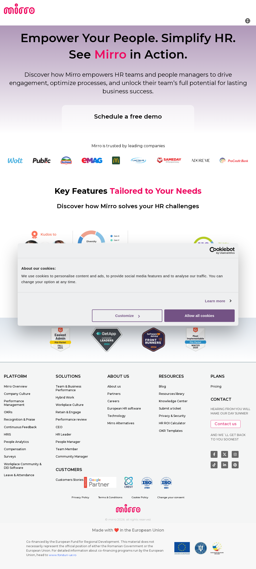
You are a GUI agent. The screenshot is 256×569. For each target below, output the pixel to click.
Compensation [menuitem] (15, 449)
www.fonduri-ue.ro (62, 555)
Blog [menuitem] (162, 386)
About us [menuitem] (114, 386)
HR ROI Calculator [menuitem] (172, 423)
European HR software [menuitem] (124, 408)
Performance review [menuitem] (71, 419)
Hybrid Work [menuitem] (65, 397)
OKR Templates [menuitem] (170, 431)
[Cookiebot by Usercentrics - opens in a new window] (213, 250)
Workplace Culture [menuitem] (70, 405)
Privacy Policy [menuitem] (80, 497)
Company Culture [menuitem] (17, 394)
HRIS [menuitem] (7, 434)
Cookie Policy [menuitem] (140, 497)
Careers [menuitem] (113, 401)
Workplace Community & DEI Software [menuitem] (22, 466)
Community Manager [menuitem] (72, 456)
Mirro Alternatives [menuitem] (120, 423)
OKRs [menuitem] (8, 412)
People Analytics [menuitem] (16, 442)
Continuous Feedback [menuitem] (20, 427)
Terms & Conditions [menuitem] (110, 497)
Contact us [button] (226, 424)
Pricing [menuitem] (216, 386)
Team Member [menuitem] (67, 449)
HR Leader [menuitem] (63, 434)
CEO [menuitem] (59, 427)
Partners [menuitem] (113, 394)
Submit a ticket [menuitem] (170, 408)
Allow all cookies (199, 316)
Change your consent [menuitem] (170, 497)
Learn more (215, 301)
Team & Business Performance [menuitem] (68, 388)
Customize (127, 316)
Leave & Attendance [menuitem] (19, 475)
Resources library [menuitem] (171, 394)
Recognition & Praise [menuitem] (19, 419)
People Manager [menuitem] (68, 442)
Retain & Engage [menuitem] (68, 412)
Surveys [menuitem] (10, 456)
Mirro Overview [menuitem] (15, 386)
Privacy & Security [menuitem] (172, 416)
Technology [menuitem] (116, 416)
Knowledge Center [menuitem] (173, 401)
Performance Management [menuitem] (14, 403)
